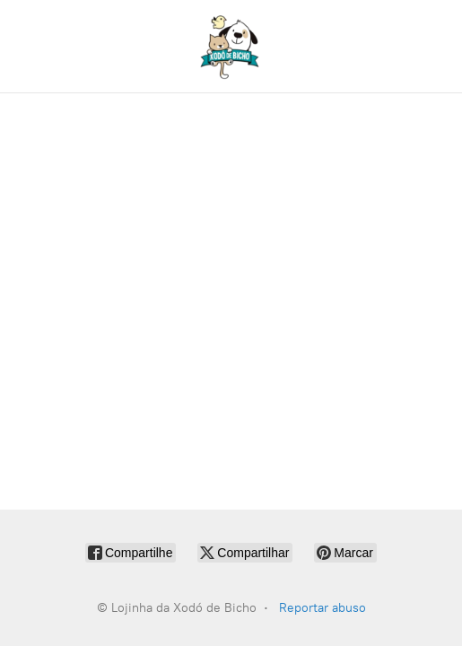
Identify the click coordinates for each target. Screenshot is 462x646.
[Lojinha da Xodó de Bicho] (231, 46)
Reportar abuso (322, 607)
